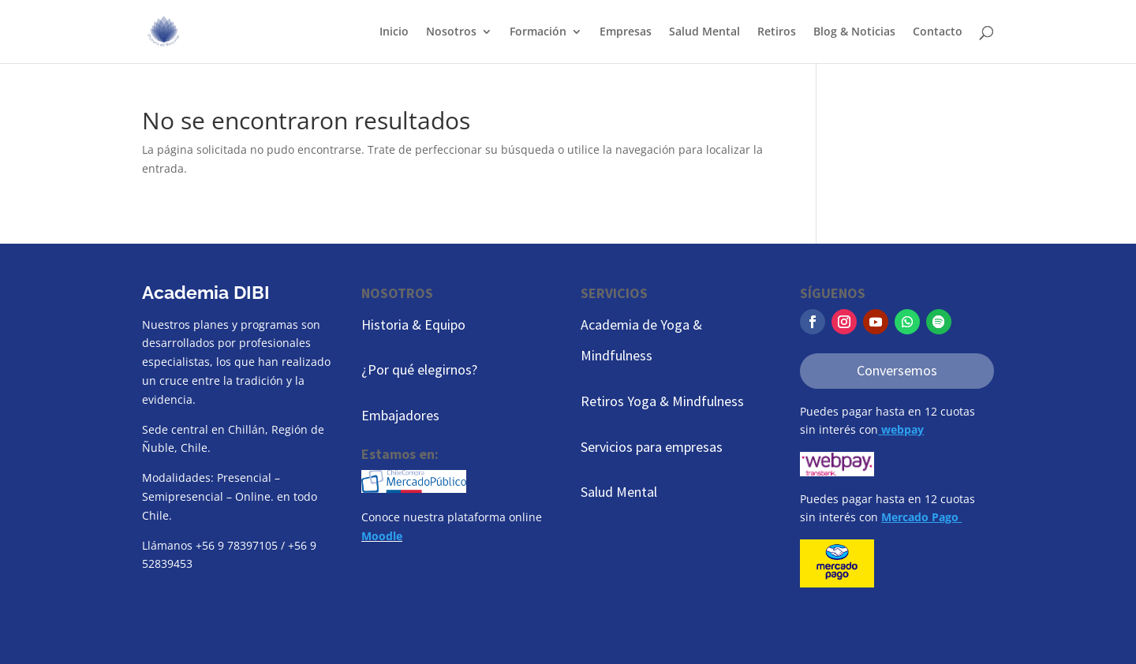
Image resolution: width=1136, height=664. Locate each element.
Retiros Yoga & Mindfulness (662, 401)
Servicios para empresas (652, 447)
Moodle (381, 535)
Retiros (776, 32)
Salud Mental (704, 32)
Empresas (626, 32)
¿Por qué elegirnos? (419, 369)
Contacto (937, 32)
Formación (538, 32)
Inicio (394, 32)
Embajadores (400, 415)
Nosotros (451, 32)
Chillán (246, 429)
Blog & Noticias (854, 32)
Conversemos (897, 370)
